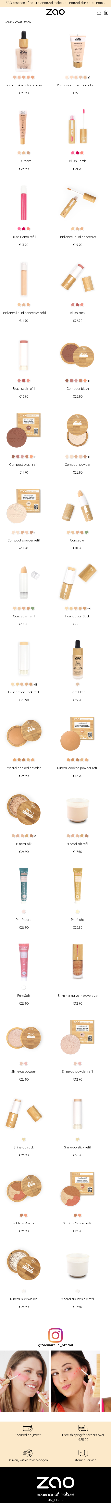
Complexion (23, 22)
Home (8, 22)
